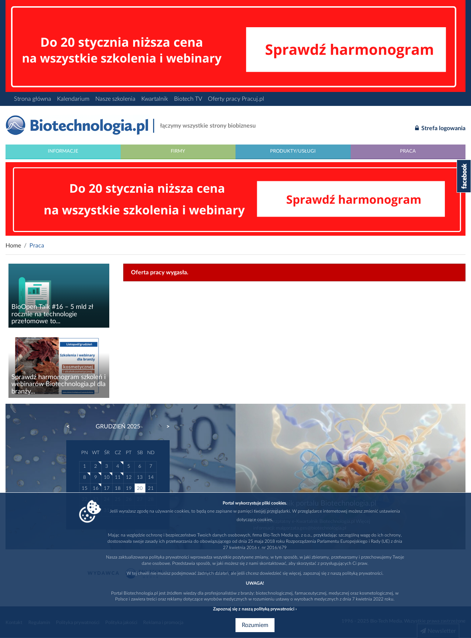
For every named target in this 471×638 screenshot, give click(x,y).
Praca (408, 151)
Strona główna (32, 99)
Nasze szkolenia (115, 99)
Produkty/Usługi (293, 151)
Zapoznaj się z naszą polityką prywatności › (255, 609)
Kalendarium (73, 99)
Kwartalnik (154, 99)
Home (13, 246)
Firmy (178, 151)
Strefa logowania (440, 127)
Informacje (63, 151)
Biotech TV (188, 99)
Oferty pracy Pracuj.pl (236, 99)
